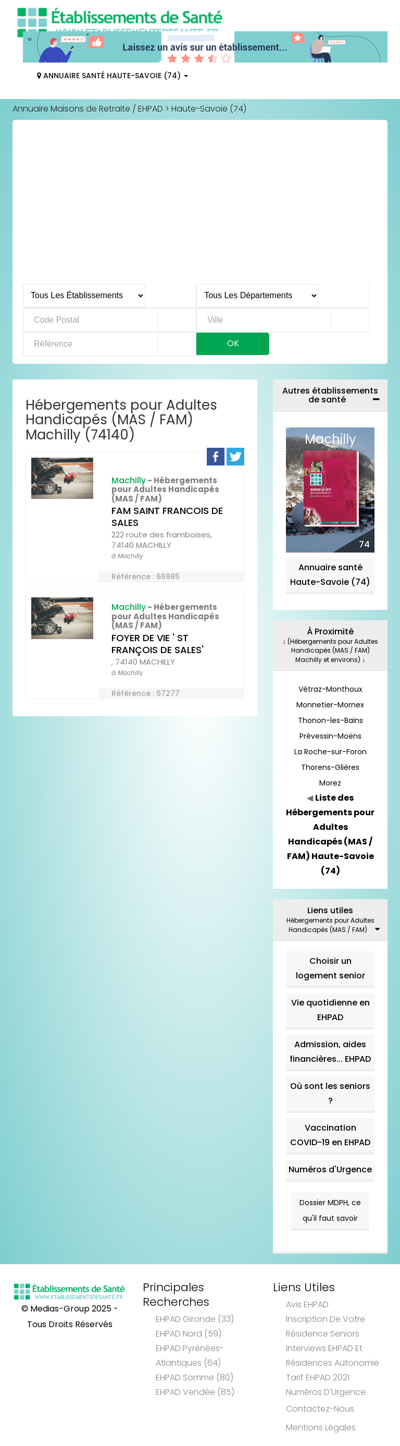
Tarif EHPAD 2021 (317, 1377)
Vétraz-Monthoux (330, 689)
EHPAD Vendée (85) (195, 1392)
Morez (330, 783)
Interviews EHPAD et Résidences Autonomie (332, 1355)
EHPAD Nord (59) (188, 1334)
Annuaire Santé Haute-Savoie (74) (112, 75)
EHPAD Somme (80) (194, 1377)
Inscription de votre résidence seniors (325, 1326)
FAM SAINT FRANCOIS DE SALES (167, 516)
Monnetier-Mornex (330, 705)
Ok (233, 343)
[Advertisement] (200, 206)
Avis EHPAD (307, 1304)
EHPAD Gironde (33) (195, 1319)
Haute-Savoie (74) (208, 109)
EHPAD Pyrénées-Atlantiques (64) (190, 1355)
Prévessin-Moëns (330, 736)
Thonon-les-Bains (330, 720)
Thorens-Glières (330, 767)
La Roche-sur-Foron (330, 751)
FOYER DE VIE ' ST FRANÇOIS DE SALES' (157, 643)
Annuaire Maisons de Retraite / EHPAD (87, 109)
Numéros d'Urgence (330, 1169)
